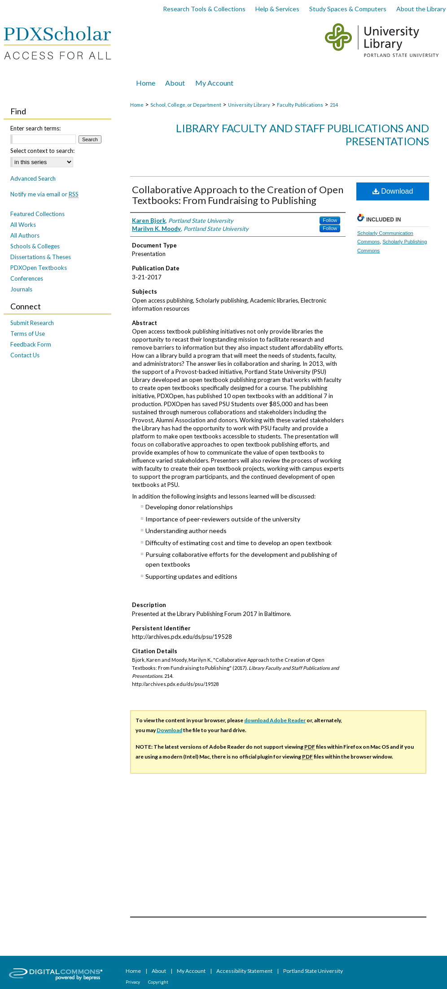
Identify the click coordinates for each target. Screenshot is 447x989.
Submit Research (32, 322)
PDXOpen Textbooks (38, 267)
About (159, 970)
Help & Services (277, 9)
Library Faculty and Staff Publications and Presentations (302, 134)
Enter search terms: (35, 128)
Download (392, 191)
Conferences (26, 278)
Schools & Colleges (35, 246)
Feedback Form (30, 344)
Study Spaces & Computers (347, 9)
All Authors (24, 235)
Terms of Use (27, 333)
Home (137, 105)
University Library (249, 105)
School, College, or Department (185, 105)
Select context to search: (42, 150)
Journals (21, 289)
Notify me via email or (44, 194)
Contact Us (24, 355)
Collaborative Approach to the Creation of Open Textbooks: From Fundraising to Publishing (237, 194)
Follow (330, 220)
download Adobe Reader (275, 720)
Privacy (133, 982)
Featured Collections (37, 213)
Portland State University (313, 970)
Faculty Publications (300, 105)
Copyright (158, 982)
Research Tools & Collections (204, 9)
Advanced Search (33, 178)
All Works (23, 224)
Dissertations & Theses (40, 256)
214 (334, 105)
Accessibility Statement (244, 970)
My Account (191, 970)
